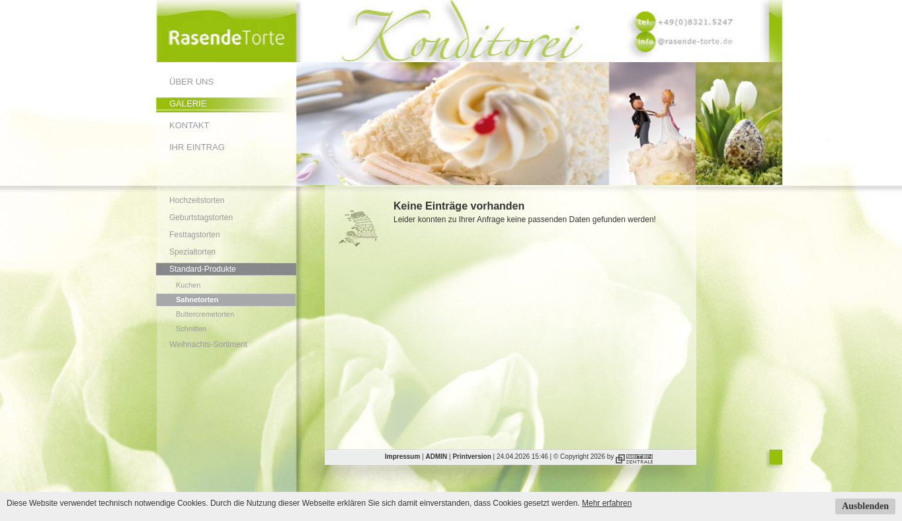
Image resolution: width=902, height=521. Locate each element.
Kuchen (188, 285)
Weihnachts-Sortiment (208, 344)
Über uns (191, 82)
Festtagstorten (194, 234)
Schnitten (191, 329)
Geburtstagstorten (201, 217)
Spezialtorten (192, 252)
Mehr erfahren (607, 503)
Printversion (471, 456)
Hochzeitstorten (196, 200)
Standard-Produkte (202, 269)
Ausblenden (865, 506)
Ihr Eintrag (197, 147)
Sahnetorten (197, 299)
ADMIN (437, 456)
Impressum (402, 456)
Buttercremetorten (205, 314)
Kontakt (189, 125)
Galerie (187, 103)
